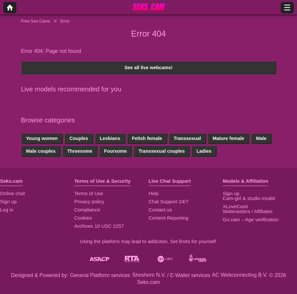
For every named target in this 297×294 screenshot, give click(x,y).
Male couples (40, 151)
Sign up (8, 201)
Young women (42, 138)
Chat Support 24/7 (168, 201)
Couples (78, 138)
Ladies (204, 151)
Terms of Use (88, 193)
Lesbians (110, 138)
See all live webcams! (148, 67)
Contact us (160, 209)
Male (261, 138)
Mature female (228, 138)
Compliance (87, 209)
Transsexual (187, 138)
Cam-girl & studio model (249, 198)
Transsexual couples (161, 151)
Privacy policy (89, 201)
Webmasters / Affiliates (247, 211)
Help (153, 193)
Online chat (12, 193)
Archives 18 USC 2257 (99, 226)
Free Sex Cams (35, 21)
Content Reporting (168, 218)
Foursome (115, 151)
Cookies (83, 218)
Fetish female (147, 138)
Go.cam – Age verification (251, 219)
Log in (6, 209)
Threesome (80, 151)
